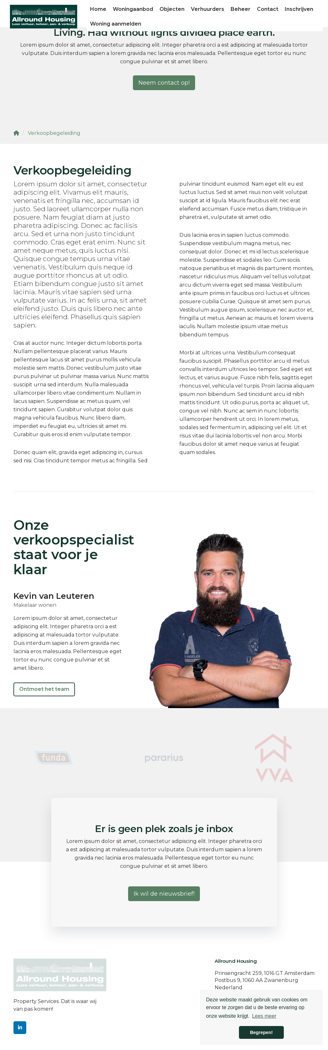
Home (98, 9)
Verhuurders (207, 9)
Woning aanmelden (115, 24)
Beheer (240, 9)
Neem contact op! (164, 82)
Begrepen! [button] (261, 1032)
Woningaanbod (133, 9)
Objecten (172, 9)
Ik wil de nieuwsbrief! (164, 893)
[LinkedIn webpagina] (19, 1027)
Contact (267, 9)
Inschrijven (299, 9)
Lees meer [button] (264, 1016)
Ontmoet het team (44, 689)
